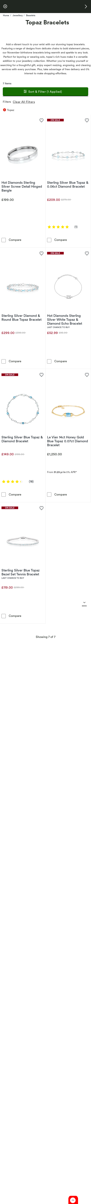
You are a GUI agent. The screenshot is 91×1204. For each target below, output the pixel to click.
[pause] (5, 6)
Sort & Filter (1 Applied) (42, 92)
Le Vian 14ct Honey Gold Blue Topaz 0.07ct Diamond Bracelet (67, 441)
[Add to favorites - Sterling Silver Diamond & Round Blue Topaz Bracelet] (41, 253)
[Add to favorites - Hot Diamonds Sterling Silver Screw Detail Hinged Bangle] (41, 120)
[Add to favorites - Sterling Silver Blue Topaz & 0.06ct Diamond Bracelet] (86, 120)
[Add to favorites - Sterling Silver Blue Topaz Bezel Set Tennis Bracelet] (41, 507)
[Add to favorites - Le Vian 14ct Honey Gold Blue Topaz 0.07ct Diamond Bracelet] (86, 374)
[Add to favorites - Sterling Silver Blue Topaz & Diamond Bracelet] (41, 374)
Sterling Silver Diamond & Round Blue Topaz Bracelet (21, 317)
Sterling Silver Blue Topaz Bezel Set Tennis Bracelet (20, 572)
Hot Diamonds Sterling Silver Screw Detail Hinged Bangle (21, 186)
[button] (86, 6)
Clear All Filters (24, 102)
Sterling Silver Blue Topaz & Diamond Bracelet (22, 439)
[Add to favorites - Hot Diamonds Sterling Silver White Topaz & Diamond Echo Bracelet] (86, 253)
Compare (15, 240)
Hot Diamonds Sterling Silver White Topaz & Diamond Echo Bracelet (64, 319)
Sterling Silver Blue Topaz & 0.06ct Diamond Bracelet (67, 184)
